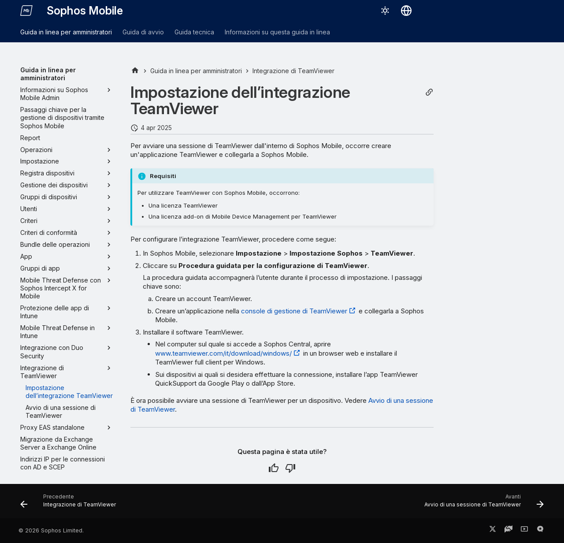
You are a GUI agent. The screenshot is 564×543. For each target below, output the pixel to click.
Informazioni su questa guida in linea (277, 32)
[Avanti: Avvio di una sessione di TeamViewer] (481, 504)
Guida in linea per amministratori (66, 32)
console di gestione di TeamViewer (294, 311)
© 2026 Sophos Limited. (51, 530)
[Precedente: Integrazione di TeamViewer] (70, 504)
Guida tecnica (194, 32)
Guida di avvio (143, 32)
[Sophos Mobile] (26, 10)
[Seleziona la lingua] (406, 10)
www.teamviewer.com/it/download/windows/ (223, 353)
